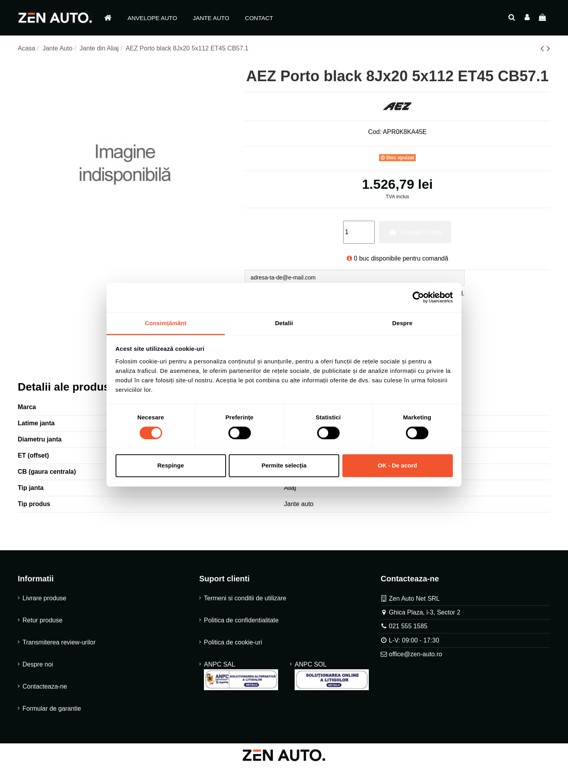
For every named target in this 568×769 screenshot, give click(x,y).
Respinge (170, 465)
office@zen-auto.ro (415, 656)
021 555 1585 (408, 628)
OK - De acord (397, 465)
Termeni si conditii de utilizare (245, 600)
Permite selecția (284, 465)
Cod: (374, 131)
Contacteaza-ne (44, 688)
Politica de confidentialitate (241, 622)
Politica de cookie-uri (233, 644)
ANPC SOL (332, 677)
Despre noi (37, 666)
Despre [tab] (402, 323)
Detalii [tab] (284, 323)
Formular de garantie (51, 710)
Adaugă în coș (415, 232)
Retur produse (42, 622)
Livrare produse (44, 600)
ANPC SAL (241, 677)
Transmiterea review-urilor (58, 644)
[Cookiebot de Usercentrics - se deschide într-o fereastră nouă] (418, 297)
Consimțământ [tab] (165, 323)
